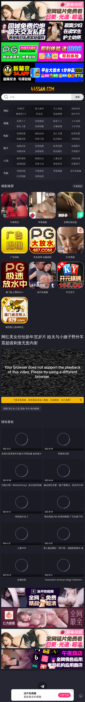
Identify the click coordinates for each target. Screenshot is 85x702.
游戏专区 (75, 108)
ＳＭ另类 (75, 126)
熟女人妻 (21, 126)
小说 (5, 160)
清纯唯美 (39, 151)
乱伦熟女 (57, 138)
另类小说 (39, 163)
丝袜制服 (39, 126)
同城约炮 (21, 170)
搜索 (77, 96)
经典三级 (39, 138)
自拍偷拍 (39, 120)
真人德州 (39, 108)
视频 (5, 123)
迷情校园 (21, 163)
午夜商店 (39, 170)
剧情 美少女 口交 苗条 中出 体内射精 (21, 408)
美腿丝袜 (21, 151)
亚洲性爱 (21, 133)
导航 (5, 173)
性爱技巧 (75, 163)
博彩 (5, 110)
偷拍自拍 (39, 133)
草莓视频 (57, 170)
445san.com (42, 89)
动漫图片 (75, 145)
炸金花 (39, 113)
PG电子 (21, 108)
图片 (5, 148)
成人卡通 (57, 133)
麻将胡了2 (21, 113)
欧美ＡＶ (57, 120)
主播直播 (57, 126)
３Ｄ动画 (75, 120)
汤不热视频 (75, 170)
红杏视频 (21, 176)
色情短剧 (39, 176)
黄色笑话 (57, 163)
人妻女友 (57, 158)
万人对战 (57, 108)
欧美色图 (57, 145)
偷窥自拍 (21, 145)
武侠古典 (75, 158)
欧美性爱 (75, 133)
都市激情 (21, 158)
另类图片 (75, 151)
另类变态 (75, 138)
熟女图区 (57, 151)
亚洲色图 (39, 145)
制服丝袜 (21, 138)
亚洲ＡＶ (21, 120)
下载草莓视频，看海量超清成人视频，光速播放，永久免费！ (47, 400)
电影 (5, 135)
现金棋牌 (57, 113)
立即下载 (64, 695)
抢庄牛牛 (75, 113)
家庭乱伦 (39, 158)
